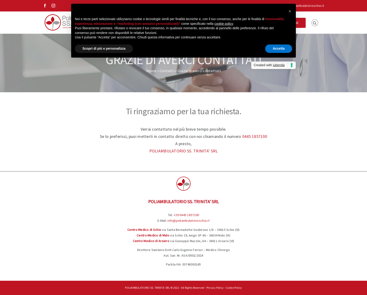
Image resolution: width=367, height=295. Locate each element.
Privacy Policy (215, 287)
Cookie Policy (234, 287)
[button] (315, 22)
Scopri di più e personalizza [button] (103, 48)
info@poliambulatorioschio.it (303, 6)
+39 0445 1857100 (186, 215)
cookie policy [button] (223, 24)
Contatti (167, 70)
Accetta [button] (279, 48)
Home (151, 70)
